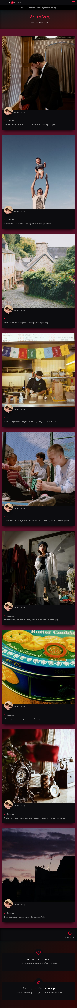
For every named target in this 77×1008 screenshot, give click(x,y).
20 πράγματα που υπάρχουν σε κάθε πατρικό (23, 719)
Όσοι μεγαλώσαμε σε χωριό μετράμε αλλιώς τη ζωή (26, 322)
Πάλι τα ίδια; (37, 22)
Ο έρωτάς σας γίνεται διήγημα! (38, 988)
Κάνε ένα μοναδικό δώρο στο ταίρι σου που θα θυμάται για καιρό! (38, 992)
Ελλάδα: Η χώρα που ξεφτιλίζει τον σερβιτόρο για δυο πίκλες (30, 421)
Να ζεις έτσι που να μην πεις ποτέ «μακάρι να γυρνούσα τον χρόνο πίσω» (35, 818)
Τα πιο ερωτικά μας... (38, 959)
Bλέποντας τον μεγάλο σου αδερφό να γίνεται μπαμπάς (27, 223)
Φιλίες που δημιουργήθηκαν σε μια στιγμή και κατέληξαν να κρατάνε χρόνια (36, 521)
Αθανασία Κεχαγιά (20, 112)
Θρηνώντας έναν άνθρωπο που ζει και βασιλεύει (24, 917)
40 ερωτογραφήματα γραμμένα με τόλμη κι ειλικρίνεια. (38, 963)
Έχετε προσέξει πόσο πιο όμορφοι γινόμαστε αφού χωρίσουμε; (31, 620)
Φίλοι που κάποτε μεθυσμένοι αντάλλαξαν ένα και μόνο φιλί (29, 124)
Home (29, 22)
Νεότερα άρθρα (70, 934)
